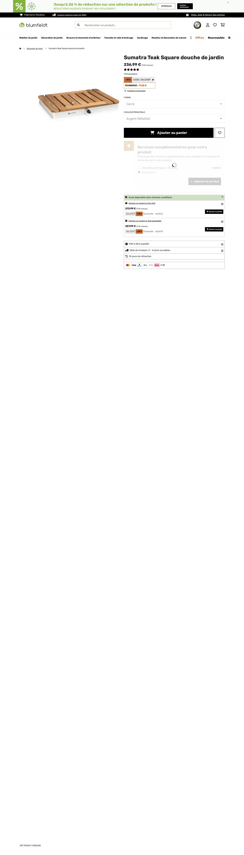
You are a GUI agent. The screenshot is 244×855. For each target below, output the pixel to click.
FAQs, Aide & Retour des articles (208, 15)
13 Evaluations (130, 74)
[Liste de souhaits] (215, 25)
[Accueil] (23, 48)
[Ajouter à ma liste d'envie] (220, 133)
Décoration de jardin (36, 48)
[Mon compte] (207, 25)
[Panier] (223, 25)
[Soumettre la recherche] (78, 25)
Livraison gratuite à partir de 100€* (75, 15)
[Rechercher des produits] (123, 25)
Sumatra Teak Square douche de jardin (70, 48)
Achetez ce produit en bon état (145, 203)
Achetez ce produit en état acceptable (149, 221)
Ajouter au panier (168, 133)
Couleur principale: (134, 112)
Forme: (127, 97)
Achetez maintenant (181, 6)
